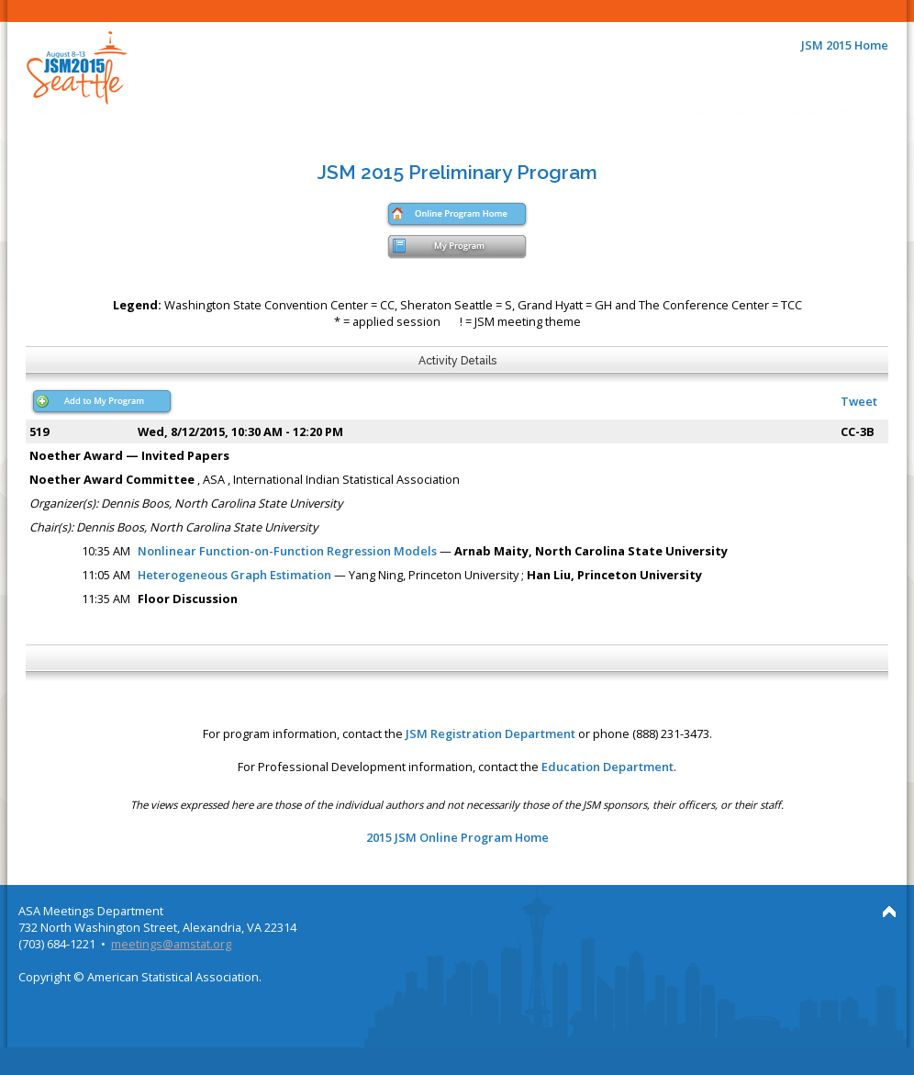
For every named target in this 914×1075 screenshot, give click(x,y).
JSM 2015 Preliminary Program (457, 172)
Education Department (607, 766)
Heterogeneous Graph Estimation (234, 574)
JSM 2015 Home (844, 45)
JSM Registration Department (490, 733)
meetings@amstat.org (171, 943)
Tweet (859, 401)
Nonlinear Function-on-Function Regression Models (287, 551)
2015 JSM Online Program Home (457, 837)
